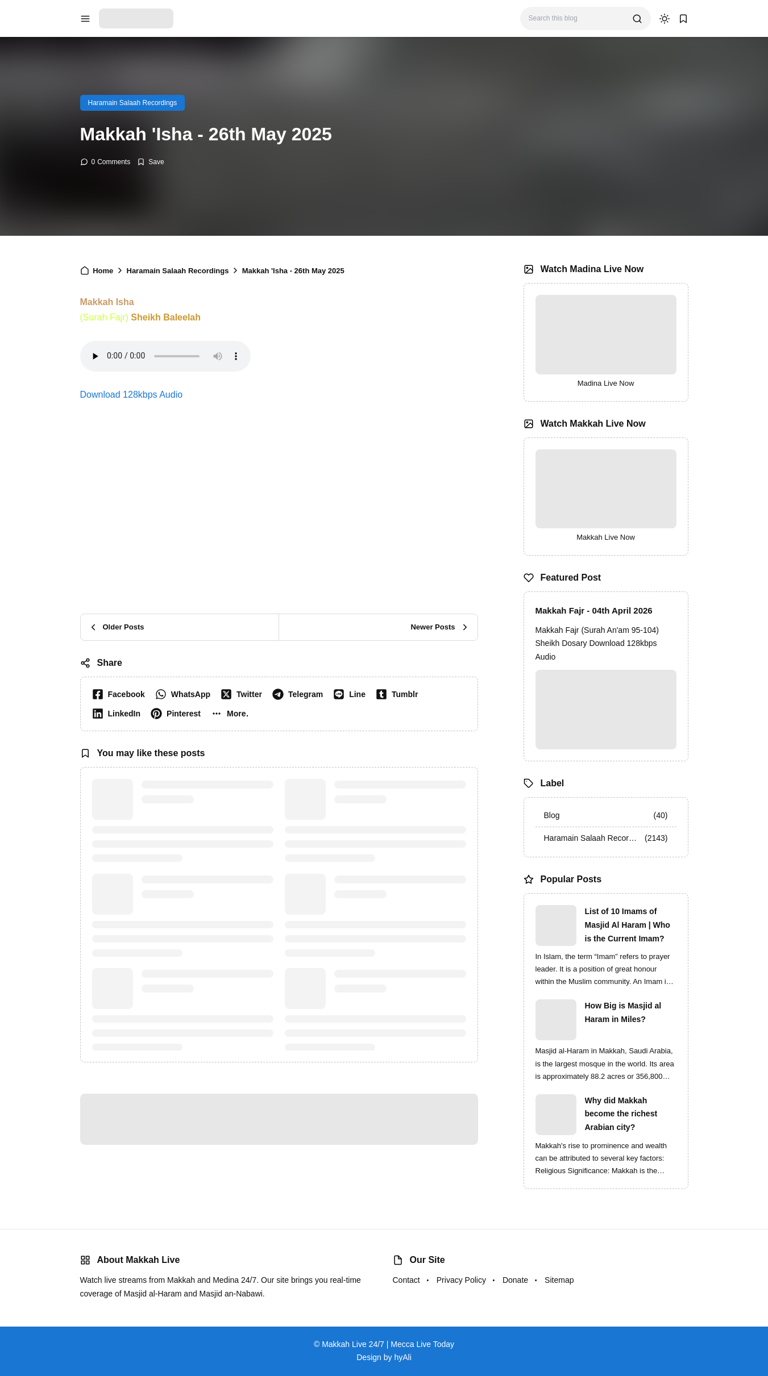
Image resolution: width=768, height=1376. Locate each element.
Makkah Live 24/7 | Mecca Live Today (388, 1344)
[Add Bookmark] (150, 162)
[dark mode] (664, 19)
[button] (232, 713)
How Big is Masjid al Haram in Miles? (623, 1012)
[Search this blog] (576, 18)
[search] (637, 19)
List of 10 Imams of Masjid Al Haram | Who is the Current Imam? (627, 925)
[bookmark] (683, 19)
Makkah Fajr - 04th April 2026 (594, 610)
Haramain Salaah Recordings (132, 103)
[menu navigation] (85, 19)
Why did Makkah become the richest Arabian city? (621, 1114)
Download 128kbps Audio (131, 394)
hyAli (402, 1357)
